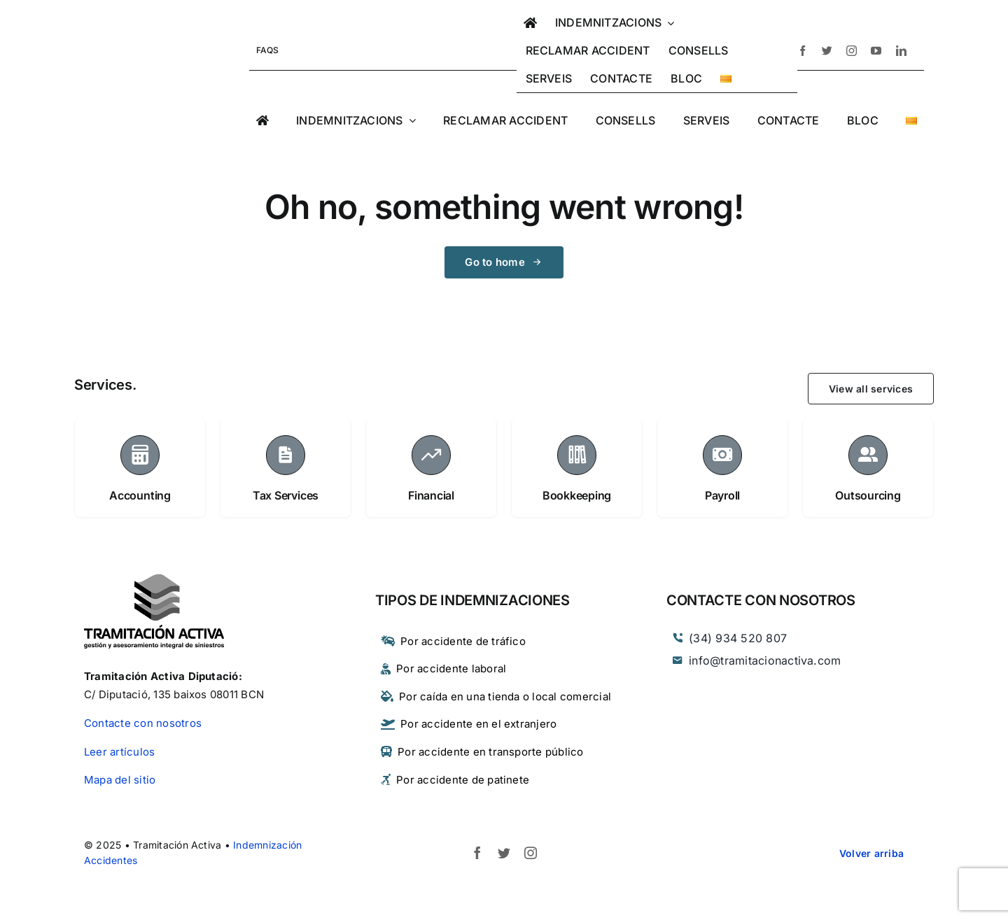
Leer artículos (119, 751)
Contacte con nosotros (143, 723)
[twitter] (827, 50)
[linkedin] (901, 50)
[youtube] (876, 50)
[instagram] (851, 50)
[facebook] (802, 50)
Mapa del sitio (119, 779)
